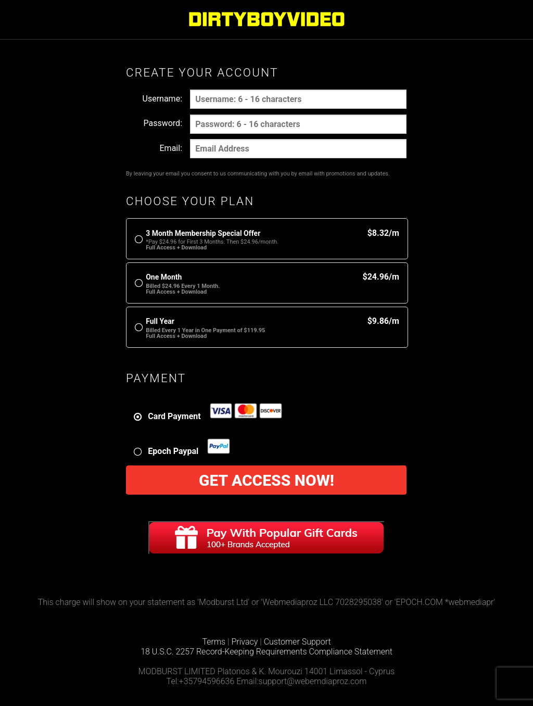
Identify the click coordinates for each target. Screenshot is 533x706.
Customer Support (297, 642)
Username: (162, 99)
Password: (162, 123)
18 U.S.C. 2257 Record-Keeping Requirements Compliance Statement (266, 652)
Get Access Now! (266, 480)
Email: (171, 148)
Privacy (245, 642)
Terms (213, 642)
